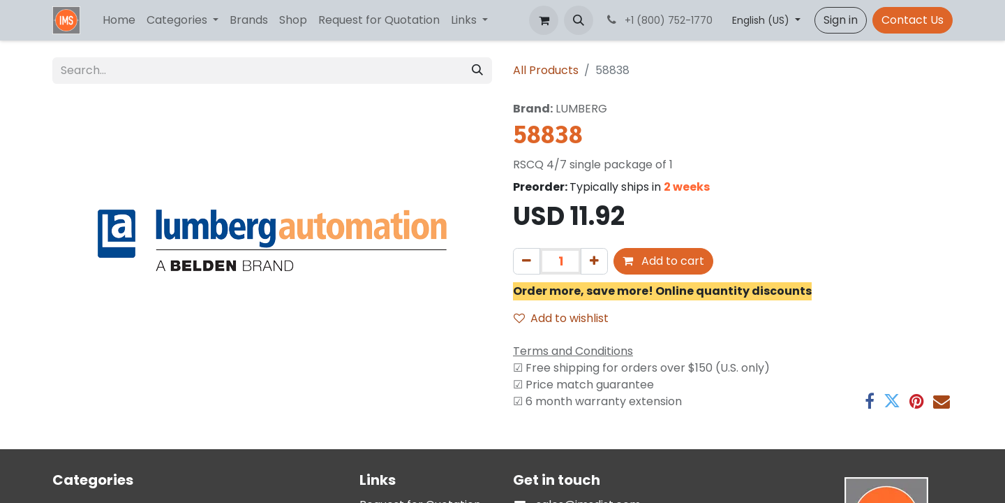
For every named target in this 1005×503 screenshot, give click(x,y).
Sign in (841, 20)
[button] (578, 20)
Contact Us (912, 20)
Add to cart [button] (663, 261)
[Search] (477, 70)
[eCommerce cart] (543, 20)
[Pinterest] (916, 401)
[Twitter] (892, 401)
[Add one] (594, 261)
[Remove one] (526, 261)
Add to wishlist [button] (561, 318)
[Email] (941, 401)
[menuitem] (119, 20)
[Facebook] (869, 401)
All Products (546, 70)
